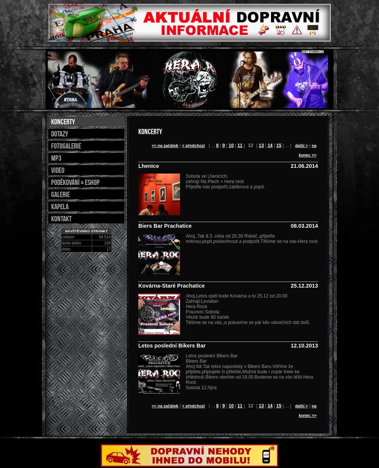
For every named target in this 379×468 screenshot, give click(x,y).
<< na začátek (165, 145)
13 (261, 145)
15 (278, 145)
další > (301, 145)
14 (270, 145)
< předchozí (193, 145)
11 (239, 145)
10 (231, 145)
